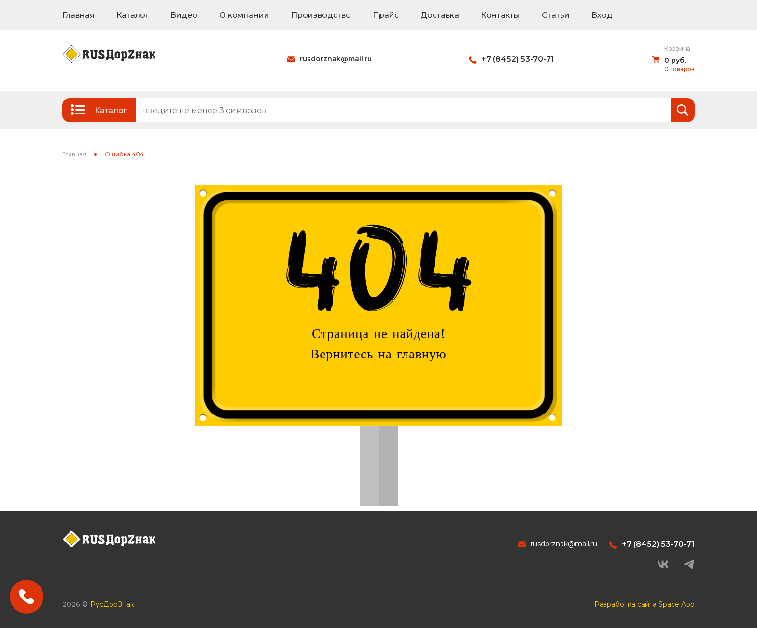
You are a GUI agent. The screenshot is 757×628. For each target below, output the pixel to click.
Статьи (556, 15)
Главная (78, 15)
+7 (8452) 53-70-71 (517, 59)
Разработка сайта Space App (644, 604)
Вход (602, 15)
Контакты (500, 15)
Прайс (386, 15)
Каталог (132, 15)
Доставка (440, 15)
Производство (321, 15)
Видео (183, 15)
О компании (244, 15)
